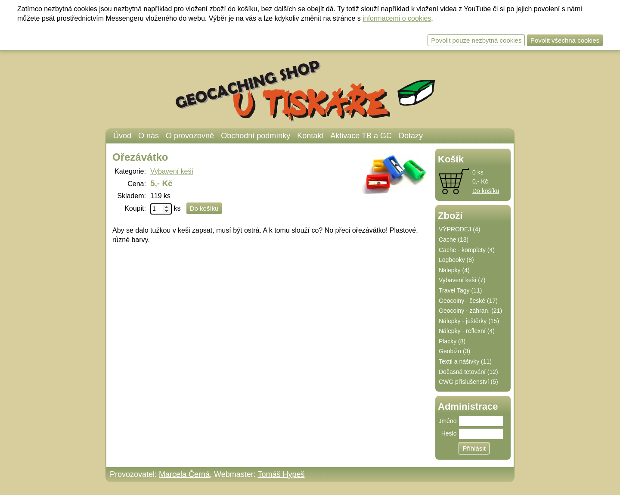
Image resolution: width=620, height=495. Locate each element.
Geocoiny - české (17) (468, 300)
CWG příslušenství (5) (468, 381)
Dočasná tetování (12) (468, 371)
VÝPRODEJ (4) (459, 229)
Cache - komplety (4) (467, 249)
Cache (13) (453, 239)
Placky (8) (452, 341)
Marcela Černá (184, 474)
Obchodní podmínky (255, 135)
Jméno (447, 420)
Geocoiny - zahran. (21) (470, 310)
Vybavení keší (171, 171)
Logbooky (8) (456, 259)
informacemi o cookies (397, 18)
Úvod (122, 135)
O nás (148, 135)
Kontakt (310, 135)
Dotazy (411, 135)
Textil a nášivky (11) (465, 361)
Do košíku (485, 190)
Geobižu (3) (454, 351)
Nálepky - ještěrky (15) (469, 321)
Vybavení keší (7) (462, 280)
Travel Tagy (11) (460, 290)
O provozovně (190, 135)
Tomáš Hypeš (280, 474)
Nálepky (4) (454, 270)
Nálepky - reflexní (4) (467, 330)
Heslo (449, 433)
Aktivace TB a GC (361, 135)
